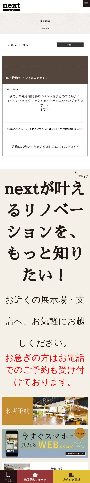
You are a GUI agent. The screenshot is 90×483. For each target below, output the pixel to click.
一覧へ (70, 45)
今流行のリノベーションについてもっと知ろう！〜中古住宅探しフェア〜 (45, 129)
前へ (15, 45)
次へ (25, 45)
